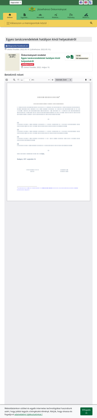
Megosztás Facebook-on (17, 46)
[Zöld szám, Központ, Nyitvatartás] (16, 2)
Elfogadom (86, 411)
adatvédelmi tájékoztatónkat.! (28, 414)
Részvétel (40, 16)
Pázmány (71, 16)
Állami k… (86, 16)
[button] (91, 23)
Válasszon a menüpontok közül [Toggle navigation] (26, 23)
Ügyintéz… (24, 16)
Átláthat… (55, 16)
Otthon (9, 16)
